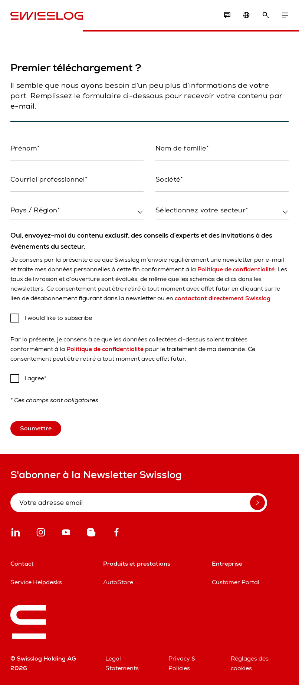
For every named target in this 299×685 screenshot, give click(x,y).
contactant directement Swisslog (222, 298)
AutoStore (118, 582)
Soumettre (36, 428)
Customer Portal (235, 582)
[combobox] (77, 210)
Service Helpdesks (36, 582)
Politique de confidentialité (236, 269)
